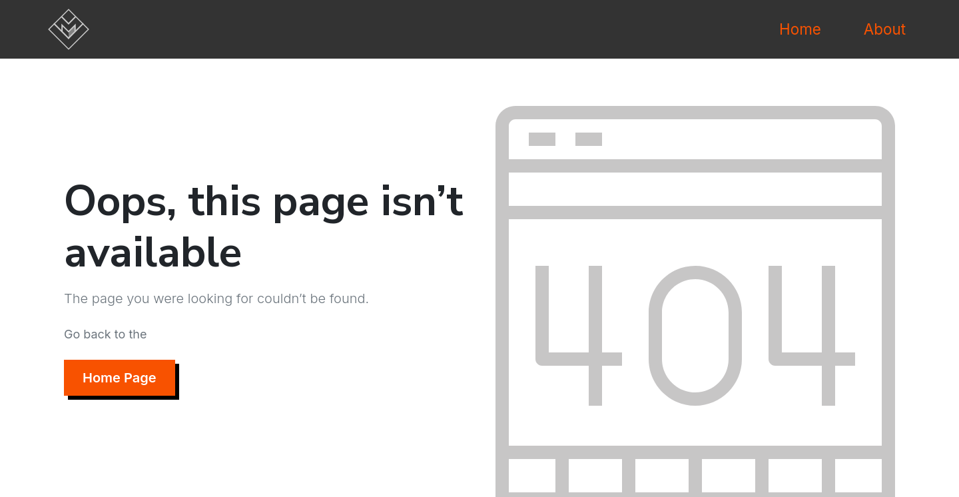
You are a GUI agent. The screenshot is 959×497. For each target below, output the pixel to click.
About (885, 29)
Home (800, 29)
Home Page (120, 378)
